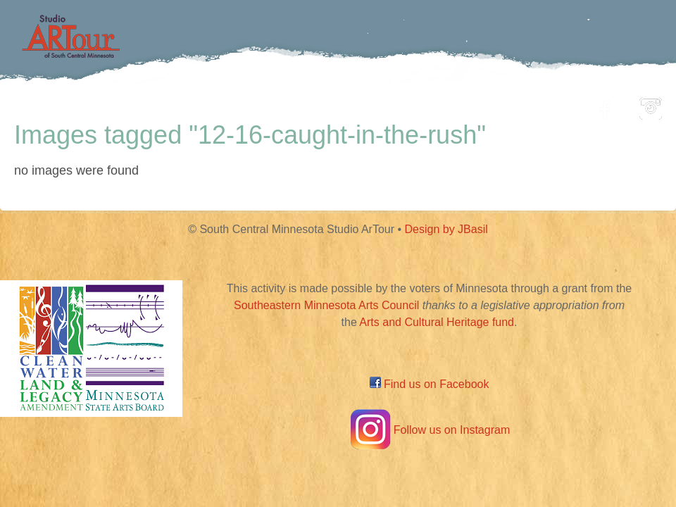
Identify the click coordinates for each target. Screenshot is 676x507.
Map (321, 104)
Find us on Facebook (429, 384)
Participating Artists (214, 104)
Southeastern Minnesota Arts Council (326, 305)
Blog (482, 104)
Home (102, 104)
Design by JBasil (446, 229)
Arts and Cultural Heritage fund (436, 322)
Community (402, 104)
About (545, 104)
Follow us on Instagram (429, 430)
